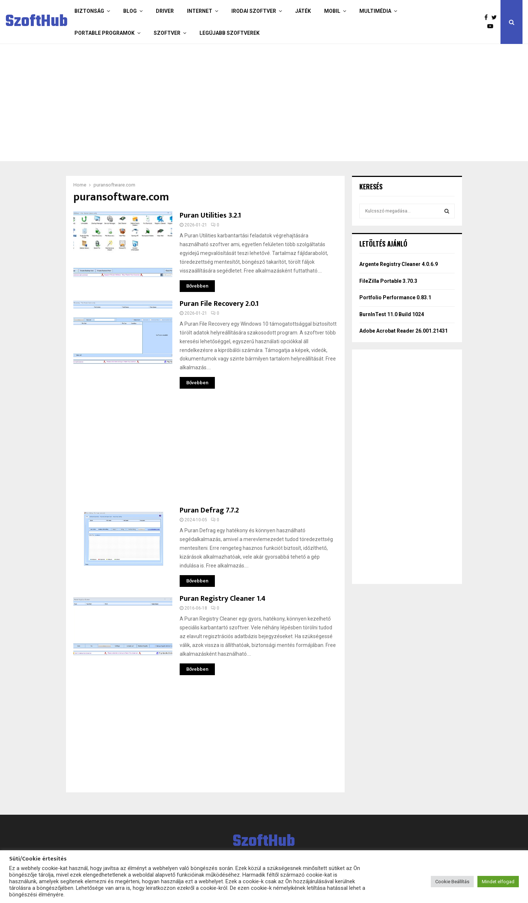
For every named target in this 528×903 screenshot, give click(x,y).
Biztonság (89, 11)
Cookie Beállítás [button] (452, 881)
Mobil (332, 11)
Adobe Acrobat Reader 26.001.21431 (403, 331)
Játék (303, 11)
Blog (130, 11)
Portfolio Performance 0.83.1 (395, 297)
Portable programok (104, 33)
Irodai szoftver (253, 11)
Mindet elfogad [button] (498, 881)
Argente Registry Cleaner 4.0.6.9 (398, 264)
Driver (165, 11)
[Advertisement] (235, 102)
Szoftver (167, 33)
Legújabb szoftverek (229, 33)
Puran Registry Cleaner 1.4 (222, 598)
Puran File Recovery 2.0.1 (219, 303)
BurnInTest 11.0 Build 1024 (391, 314)
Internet (199, 11)
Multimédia (375, 11)
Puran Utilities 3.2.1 (210, 215)
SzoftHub (37, 22)
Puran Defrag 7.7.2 (209, 510)
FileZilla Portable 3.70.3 (388, 281)
